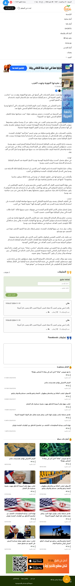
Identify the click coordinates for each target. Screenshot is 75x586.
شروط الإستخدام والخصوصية (23, 583)
